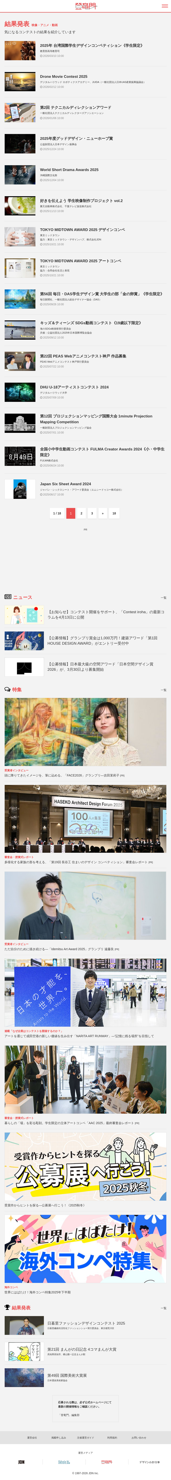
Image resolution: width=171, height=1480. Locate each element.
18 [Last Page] (114, 513)
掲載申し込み (58, 1437)
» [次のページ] (103, 513)
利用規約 (112, 1437)
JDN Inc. (93, 1473)
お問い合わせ (139, 1437)
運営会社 (32, 1437)
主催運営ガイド (85, 1437)
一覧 (164, 597)
